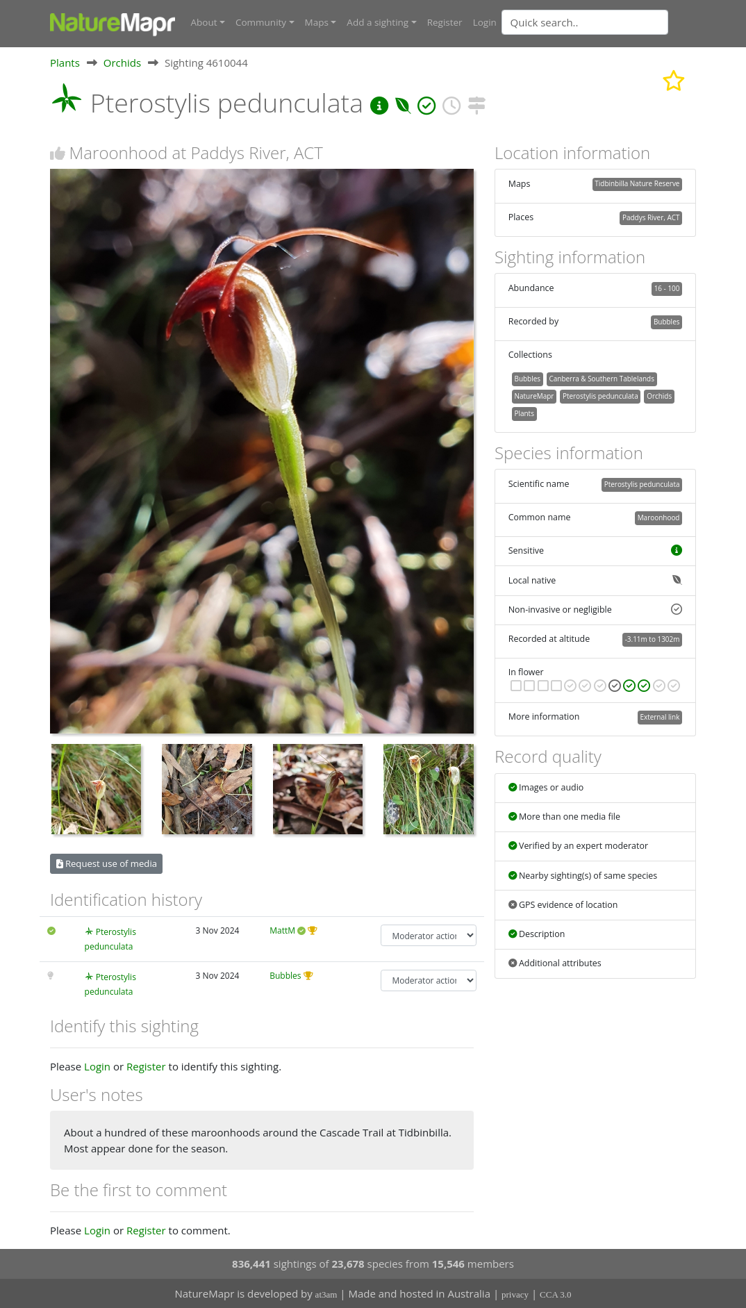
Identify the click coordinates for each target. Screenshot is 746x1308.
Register (445, 22)
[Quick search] (585, 22)
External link (659, 717)
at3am (326, 1294)
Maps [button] (317, 22)
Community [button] (260, 22)
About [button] (204, 22)
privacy (515, 1294)
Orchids (122, 62)
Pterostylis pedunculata (600, 396)
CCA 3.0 (556, 1294)
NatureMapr (534, 396)
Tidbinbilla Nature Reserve (637, 183)
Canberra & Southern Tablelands (601, 378)
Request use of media (106, 862)
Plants (65, 62)
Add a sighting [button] (377, 22)
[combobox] (613, 22)
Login (485, 22)
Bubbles (285, 975)
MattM (282, 930)
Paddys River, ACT (651, 217)
